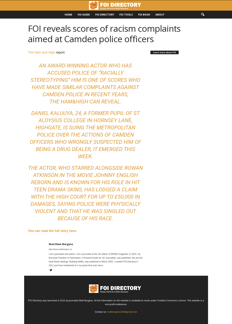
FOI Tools (126, 14)
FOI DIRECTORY (104, 14)
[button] (203, 15)
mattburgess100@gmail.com (122, 311)
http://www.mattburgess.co (60, 249)
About (159, 14)
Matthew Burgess (61, 244)
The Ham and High (41, 52)
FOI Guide (84, 14)
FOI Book (144, 14)
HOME (68, 14)
